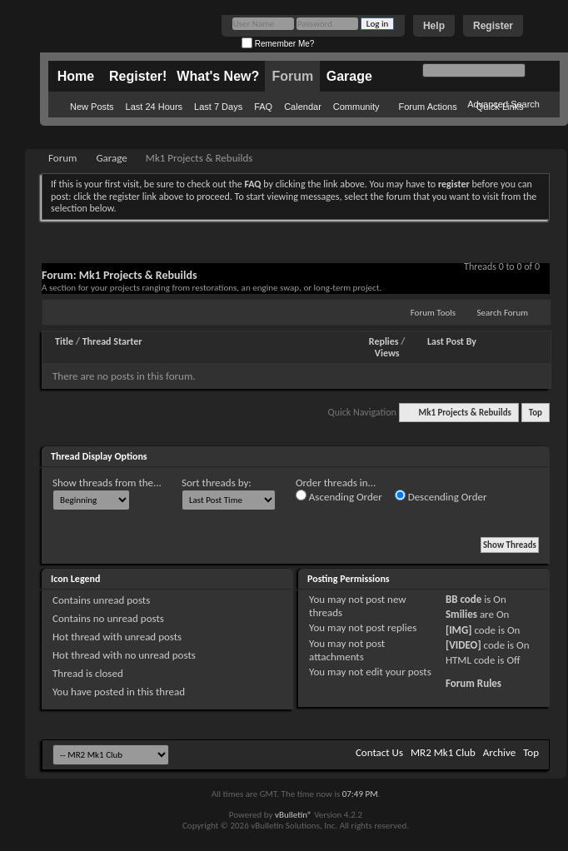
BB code (463, 599)
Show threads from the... (107, 482)
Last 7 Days (218, 107)
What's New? (218, 76)
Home (75, 76)
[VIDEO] (463, 645)
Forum (292, 76)
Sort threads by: (217, 482)
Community (356, 107)
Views (387, 353)
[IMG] (459, 630)
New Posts (92, 107)
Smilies (461, 614)
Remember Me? (278, 43)
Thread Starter (112, 341)
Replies (384, 341)
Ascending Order (339, 496)
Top (535, 412)
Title (64, 341)
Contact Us (379, 752)
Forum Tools (433, 312)
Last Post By (451, 341)
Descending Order (441, 496)
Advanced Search (503, 104)
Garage (349, 76)
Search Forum (503, 312)
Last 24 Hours (154, 107)
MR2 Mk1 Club (443, 752)
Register (493, 26)
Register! (138, 76)
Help (434, 26)
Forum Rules (473, 683)
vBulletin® (293, 814)
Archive (499, 752)
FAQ (263, 107)
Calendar (302, 107)
